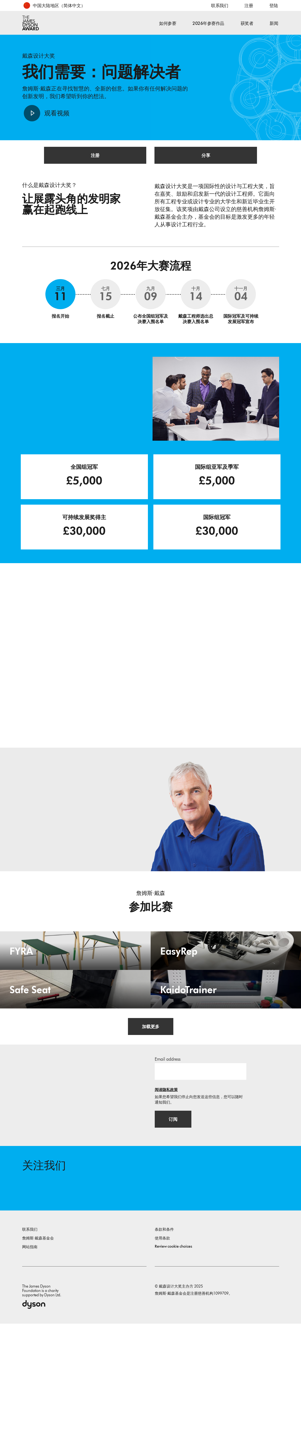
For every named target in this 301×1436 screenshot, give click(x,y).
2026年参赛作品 (208, 23)
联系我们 (219, 5)
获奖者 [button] (247, 23)
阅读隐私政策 (166, 1196)
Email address (167, 1166)
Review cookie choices (173, 1358)
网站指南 (29, 1359)
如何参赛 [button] (167, 23)
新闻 (274, 23)
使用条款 (162, 1350)
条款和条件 (164, 1342)
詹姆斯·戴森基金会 (38, 1350)
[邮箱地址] (200, 1178)
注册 (248, 5)
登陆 (273, 5)
